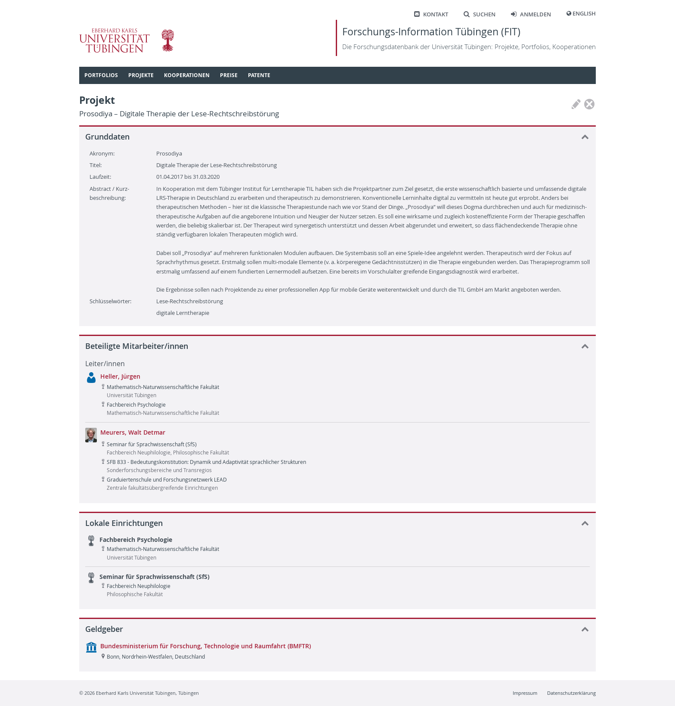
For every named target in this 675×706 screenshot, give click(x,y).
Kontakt (431, 14)
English (584, 13)
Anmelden (531, 14)
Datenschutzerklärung (571, 693)
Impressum (525, 693)
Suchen (479, 14)
